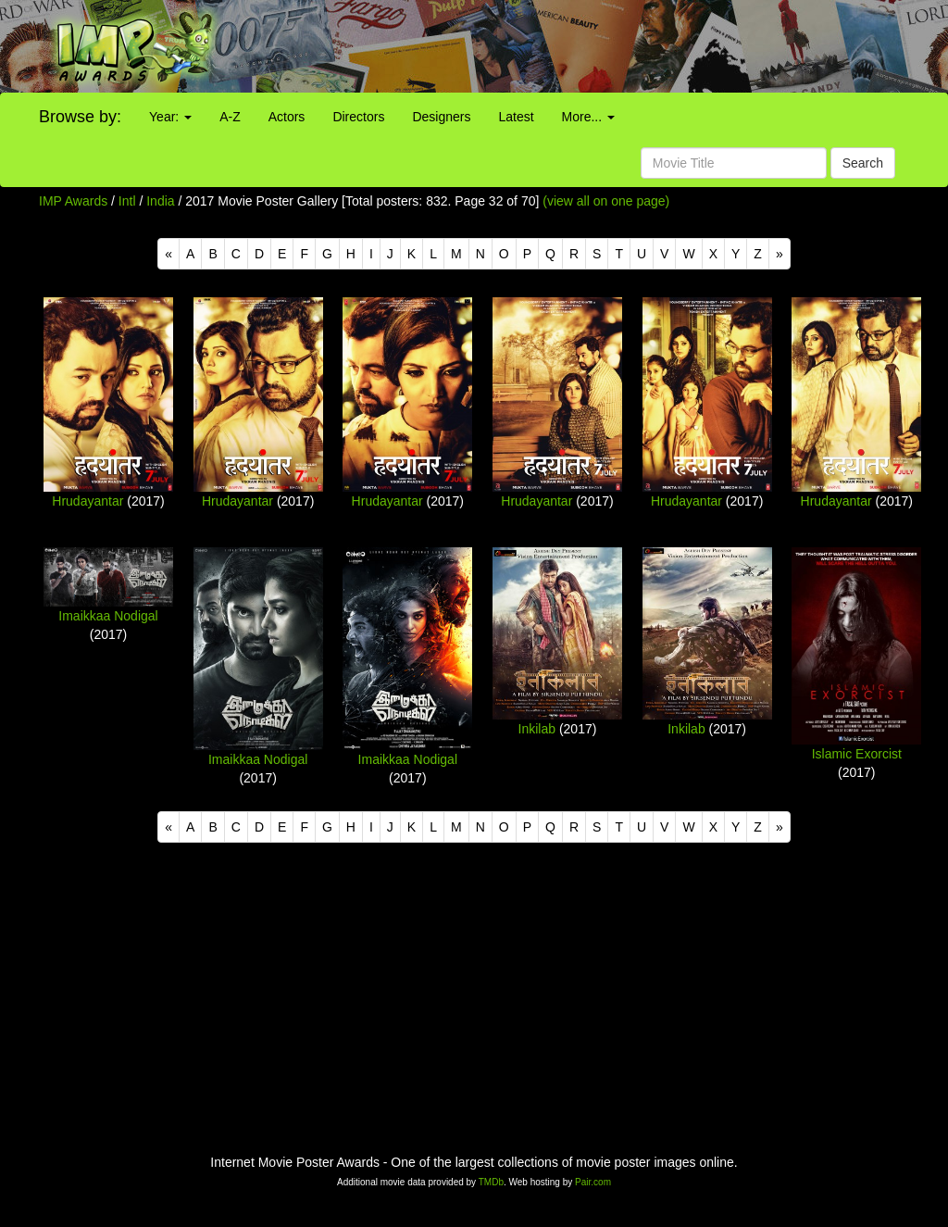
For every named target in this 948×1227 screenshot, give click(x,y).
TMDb (491, 1182)
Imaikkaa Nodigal (107, 615)
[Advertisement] (592, 46)
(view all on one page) (606, 201)
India (160, 201)
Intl (127, 201)
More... (588, 116)
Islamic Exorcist (857, 753)
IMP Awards (73, 201)
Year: (170, 116)
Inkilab (536, 728)
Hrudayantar (87, 501)
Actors (287, 116)
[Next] (779, 253)
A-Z (230, 116)
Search (862, 163)
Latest (515, 116)
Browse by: (80, 116)
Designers (441, 116)
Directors (358, 116)
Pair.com (593, 1182)
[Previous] (168, 253)
